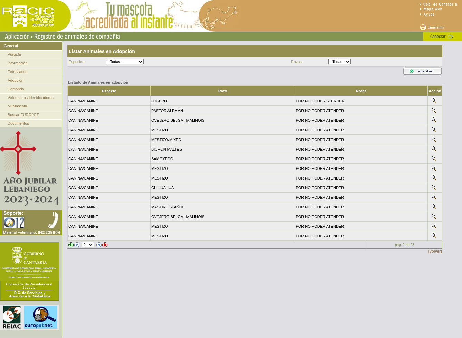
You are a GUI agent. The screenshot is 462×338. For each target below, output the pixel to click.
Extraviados (17, 72)
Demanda (16, 89)
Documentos (18, 123)
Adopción (15, 80)
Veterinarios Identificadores (31, 97)
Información (17, 63)
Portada (14, 54)
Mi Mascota (17, 106)
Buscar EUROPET (23, 115)
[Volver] (435, 251)
